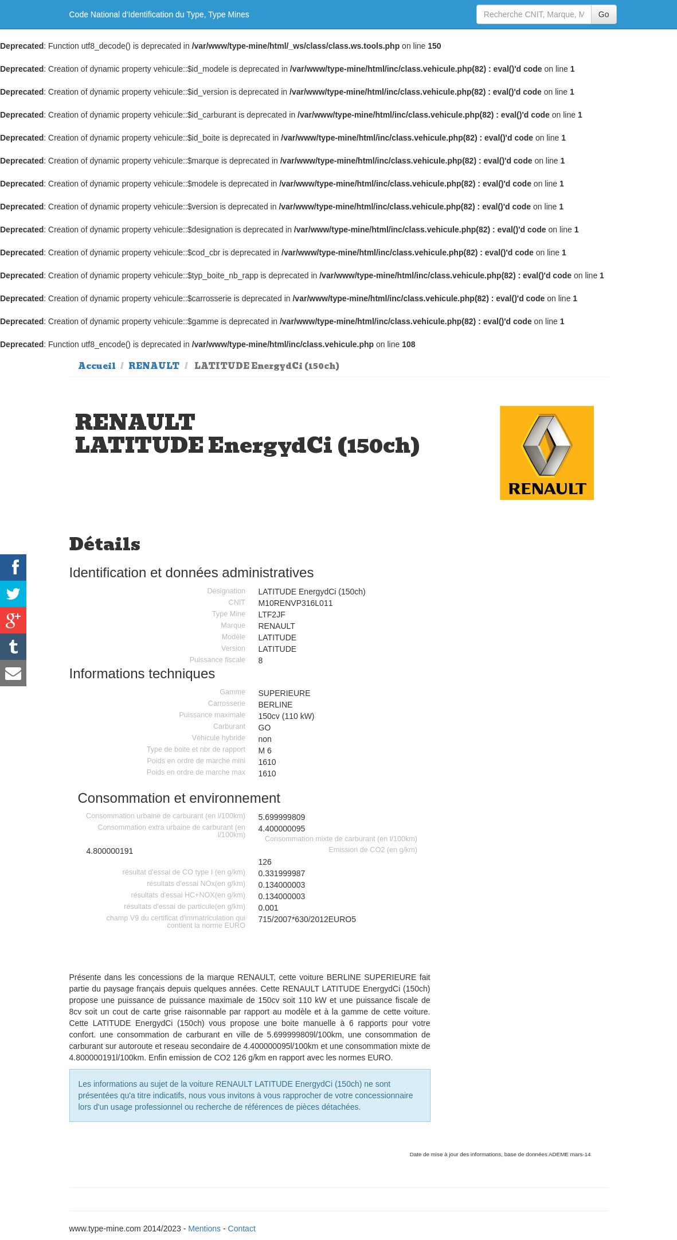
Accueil (97, 366)
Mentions (204, 1228)
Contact (242, 1228)
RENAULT (153, 366)
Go (603, 14)
